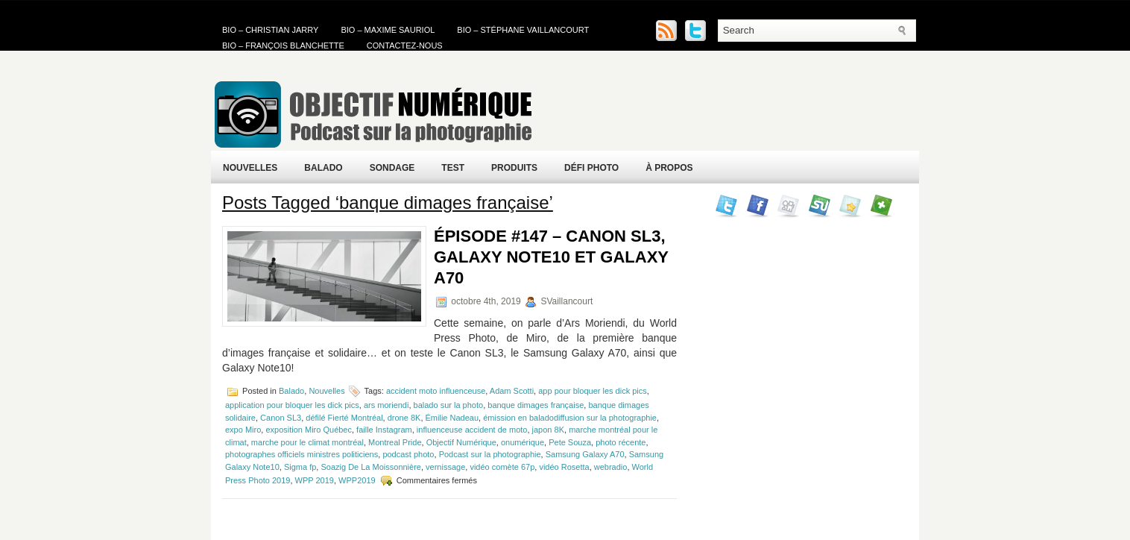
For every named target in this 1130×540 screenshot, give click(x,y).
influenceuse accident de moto (472, 429)
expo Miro (243, 429)
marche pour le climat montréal (307, 442)
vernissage (445, 466)
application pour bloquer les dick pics (292, 405)
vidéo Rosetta (564, 466)
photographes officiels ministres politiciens (301, 454)
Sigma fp (300, 466)
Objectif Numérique (461, 442)
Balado (323, 168)
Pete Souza (570, 442)
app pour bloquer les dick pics (592, 390)
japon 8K (548, 429)
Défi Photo (591, 168)
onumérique (522, 442)
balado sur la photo (449, 405)
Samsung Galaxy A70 (585, 454)
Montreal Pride (395, 442)
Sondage (392, 168)
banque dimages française (535, 405)
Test (452, 168)
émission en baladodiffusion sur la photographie (570, 417)
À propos (669, 168)
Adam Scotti (512, 390)
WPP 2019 (314, 480)
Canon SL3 (280, 417)
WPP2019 (357, 480)
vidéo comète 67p (502, 466)
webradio (611, 466)
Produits (514, 168)
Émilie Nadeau (452, 417)
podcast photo (408, 454)
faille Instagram (384, 429)
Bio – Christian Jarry (270, 29)
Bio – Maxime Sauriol (388, 29)
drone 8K (404, 417)
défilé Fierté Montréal (344, 417)
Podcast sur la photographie (490, 454)
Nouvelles (250, 168)
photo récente (621, 442)
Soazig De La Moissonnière (371, 466)
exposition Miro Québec (308, 429)
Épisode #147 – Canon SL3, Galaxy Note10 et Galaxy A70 (551, 257)
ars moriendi (386, 405)
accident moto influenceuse (435, 390)
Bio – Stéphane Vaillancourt (523, 29)
